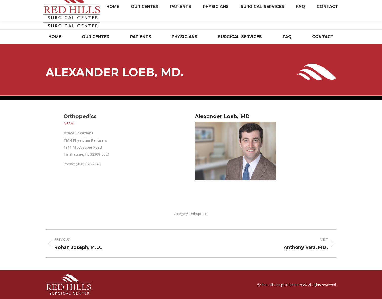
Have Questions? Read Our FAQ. (280, 18)
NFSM (124, 123)
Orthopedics (198, 213)
